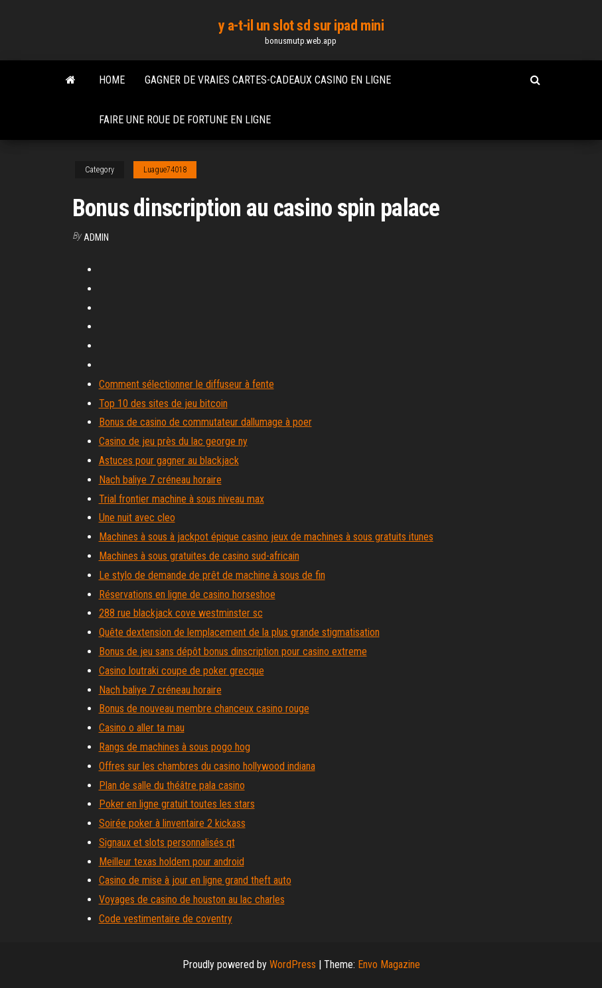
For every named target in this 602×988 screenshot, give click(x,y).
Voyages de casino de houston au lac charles (192, 899)
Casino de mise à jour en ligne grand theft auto (195, 880)
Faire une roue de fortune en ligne (185, 119)
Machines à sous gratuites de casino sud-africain (199, 556)
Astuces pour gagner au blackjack (169, 460)
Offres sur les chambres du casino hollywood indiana (207, 766)
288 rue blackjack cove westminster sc (181, 613)
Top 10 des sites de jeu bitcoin (163, 403)
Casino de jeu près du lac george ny (173, 441)
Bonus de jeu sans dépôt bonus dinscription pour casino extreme (233, 651)
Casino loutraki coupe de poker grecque (181, 670)
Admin (96, 237)
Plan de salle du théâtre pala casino (172, 785)
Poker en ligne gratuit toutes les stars (177, 804)
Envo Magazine (389, 964)
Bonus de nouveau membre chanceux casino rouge (204, 708)
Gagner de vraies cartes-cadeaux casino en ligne (268, 80)
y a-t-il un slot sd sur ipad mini (301, 25)
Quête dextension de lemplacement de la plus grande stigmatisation (239, 632)
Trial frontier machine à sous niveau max (181, 499)
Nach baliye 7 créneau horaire (160, 479)
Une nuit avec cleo (137, 517)
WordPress (292, 964)
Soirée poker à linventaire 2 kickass (172, 823)
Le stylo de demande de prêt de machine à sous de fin (212, 575)
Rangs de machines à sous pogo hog (174, 747)
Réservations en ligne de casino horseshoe (187, 594)
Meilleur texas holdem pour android (171, 861)
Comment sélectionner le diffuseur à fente (186, 384)
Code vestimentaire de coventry (165, 918)
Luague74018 (165, 169)
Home (112, 80)
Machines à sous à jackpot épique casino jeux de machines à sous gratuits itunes (266, 536)
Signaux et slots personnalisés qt (167, 842)
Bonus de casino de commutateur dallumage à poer (205, 422)
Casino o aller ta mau (142, 727)
